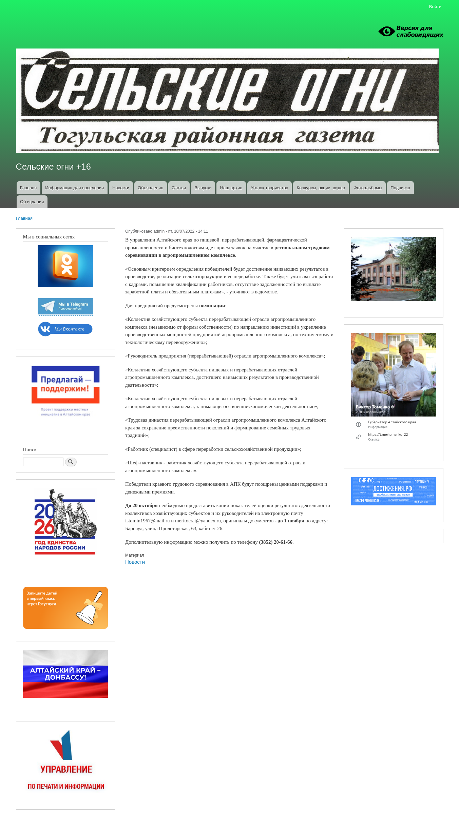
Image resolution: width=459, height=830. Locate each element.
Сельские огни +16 (53, 166)
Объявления (150, 187)
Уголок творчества (269, 187)
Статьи (179, 187)
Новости (120, 187)
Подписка (400, 187)
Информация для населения (74, 187)
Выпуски (203, 187)
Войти (435, 6)
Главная (28, 187)
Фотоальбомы (367, 187)
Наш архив (231, 187)
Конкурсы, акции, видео (321, 187)
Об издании (32, 201)
